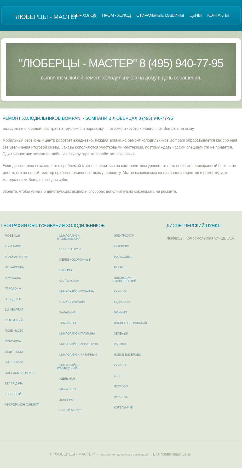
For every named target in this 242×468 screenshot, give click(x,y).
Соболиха (13, 341)
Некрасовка (14, 267)
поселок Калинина (20, 373)
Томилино (67, 323)
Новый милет (70, 410)
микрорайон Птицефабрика (69, 237)
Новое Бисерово (127, 354)
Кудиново (122, 302)
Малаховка (123, 256)
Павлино (66, 270)
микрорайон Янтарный (78, 354)
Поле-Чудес (14, 330)
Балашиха (67, 312)
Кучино (120, 291)
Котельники (123, 407)
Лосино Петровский (130, 323)
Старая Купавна (72, 302)
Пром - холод (116, 15)
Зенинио (66, 400)
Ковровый (13, 394)
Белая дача (14, 383)
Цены (196, 15)
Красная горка (16, 256)
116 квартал (14, 309)
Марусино (67, 389)
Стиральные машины (160, 15)
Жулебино (13, 246)
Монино (120, 312)
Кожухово (13, 278)
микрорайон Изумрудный (68, 367)
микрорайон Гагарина (77, 333)
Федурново (14, 352)
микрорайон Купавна (76, 291)
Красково (121, 246)
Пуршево (121, 397)
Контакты (218, 15)
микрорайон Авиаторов (78, 344)
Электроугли (124, 235)
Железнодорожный (75, 259)
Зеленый (121, 333)
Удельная (67, 378)
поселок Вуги (70, 249)
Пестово (121, 386)
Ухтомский (14, 320)
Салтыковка (69, 280)
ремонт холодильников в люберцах (125, 454)
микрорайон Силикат (22, 404)
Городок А (13, 288)
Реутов (119, 267)
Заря (117, 376)
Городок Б (13, 299)
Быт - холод (83, 15)
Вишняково (14, 362)
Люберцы (12, 235)
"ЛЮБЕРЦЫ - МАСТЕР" (47, 16)
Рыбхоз (120, 344)
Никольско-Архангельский (123, 279)
